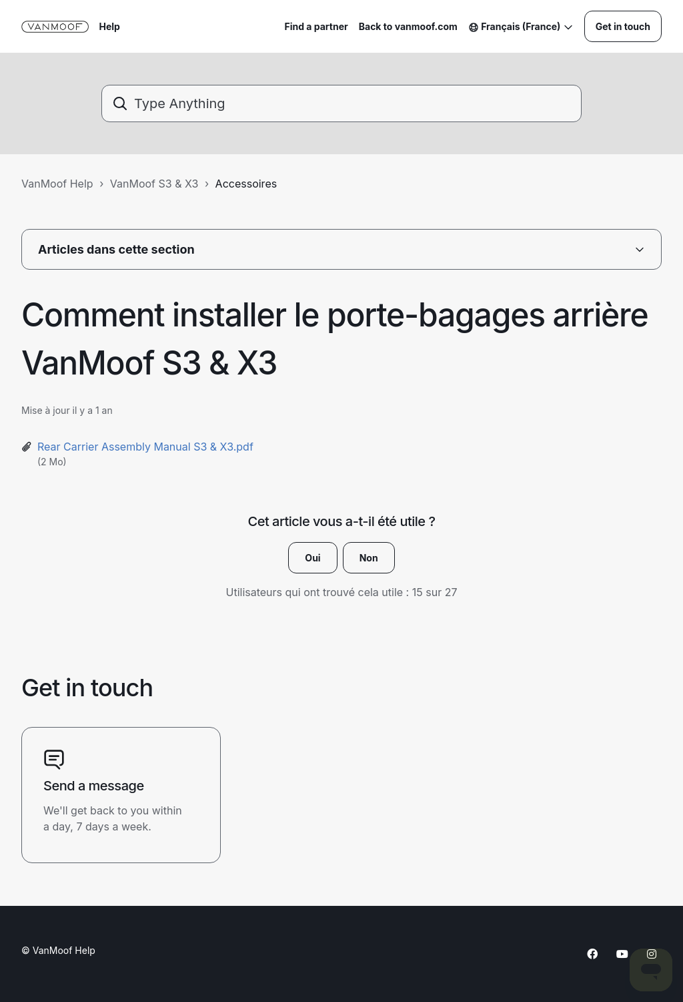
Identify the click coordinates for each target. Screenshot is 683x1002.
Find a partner (316, 26)
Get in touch (623, 26)
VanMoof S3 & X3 (154, 183)
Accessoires (246, 183)
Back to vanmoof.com (408, 26)
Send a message (93, 786)
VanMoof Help (57, 183)
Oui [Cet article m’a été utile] (312, 557)
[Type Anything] (341, 103)
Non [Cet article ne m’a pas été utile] (369, 557)
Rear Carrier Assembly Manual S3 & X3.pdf (145, 446)
